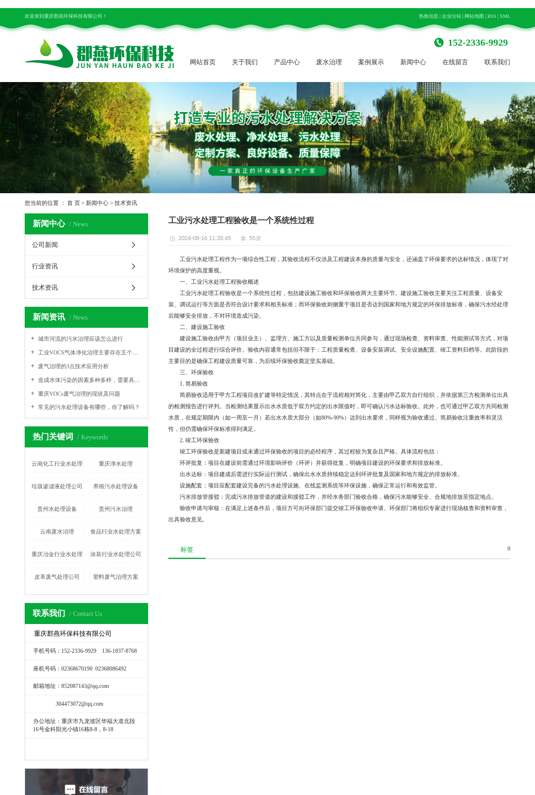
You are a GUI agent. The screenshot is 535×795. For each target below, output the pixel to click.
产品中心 (287, 62)
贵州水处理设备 (57, 509)
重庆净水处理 (116, 464)
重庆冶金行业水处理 (57, 554)
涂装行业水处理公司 (115, 554)
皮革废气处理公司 (57, 577)
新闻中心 (413, 62)
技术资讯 (126, 203)
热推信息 (428, 16)
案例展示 (371, 62)
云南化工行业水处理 (57, 464)
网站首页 (203, 62)
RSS (492, 16)
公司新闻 (45, 244)
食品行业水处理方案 (115, 532)
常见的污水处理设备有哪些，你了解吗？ (88, 407)
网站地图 (474, 16)
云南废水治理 (57, 532)
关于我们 (245, 62)
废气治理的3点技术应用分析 (72, 366)
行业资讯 (45, 266)
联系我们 (497, 62)
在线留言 (455, 62)
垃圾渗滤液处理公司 (57, 486)
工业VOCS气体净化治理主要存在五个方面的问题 (89, 353)
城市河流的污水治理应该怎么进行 (79, 339)
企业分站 (451, 16)
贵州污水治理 (116, 509)
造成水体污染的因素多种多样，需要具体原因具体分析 (89, 380)
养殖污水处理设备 (115, 486)
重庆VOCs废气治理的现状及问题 (78, 394)
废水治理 (329, 62)
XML (504, 16)
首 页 (73, 203)
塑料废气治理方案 (115, 577)
